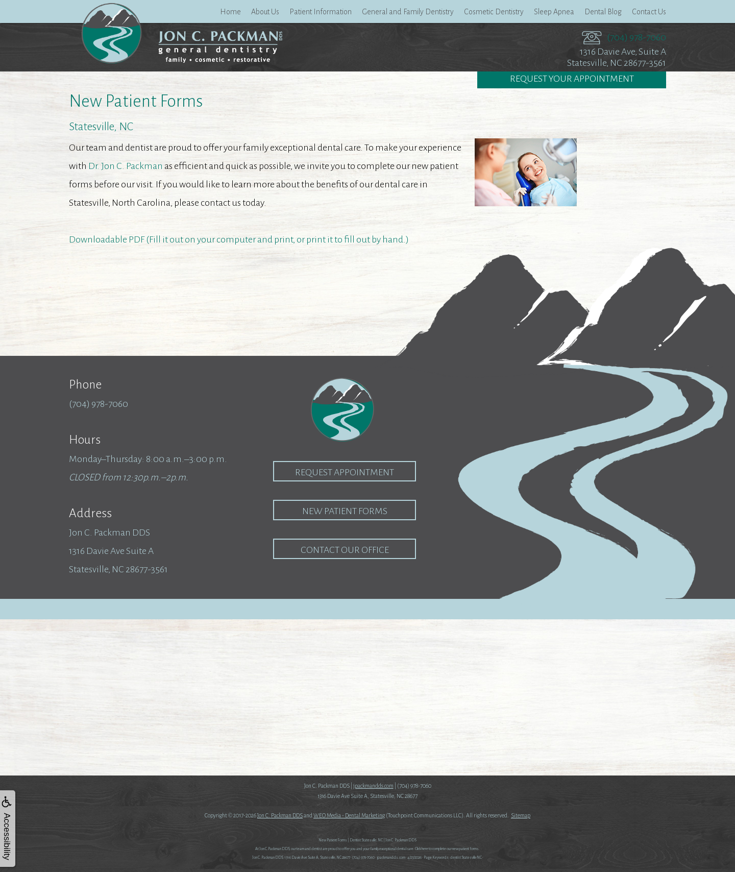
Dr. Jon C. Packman (125, 166)
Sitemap (520, 815)
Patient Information (320, 12)
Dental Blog (603, 12)
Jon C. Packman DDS (280, 815)
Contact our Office (345, 550)
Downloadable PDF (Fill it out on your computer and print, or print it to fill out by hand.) (239, 239)
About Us (265, 12)
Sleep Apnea (554, 12)
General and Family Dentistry (408, 12)
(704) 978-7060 (636, 37)
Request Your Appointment (572, 80)
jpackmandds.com (373, 786)
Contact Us (649, 12)
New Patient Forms (344, 511)
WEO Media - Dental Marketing (349, 815)
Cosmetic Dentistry (494, 12)
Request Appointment (344, 472)
